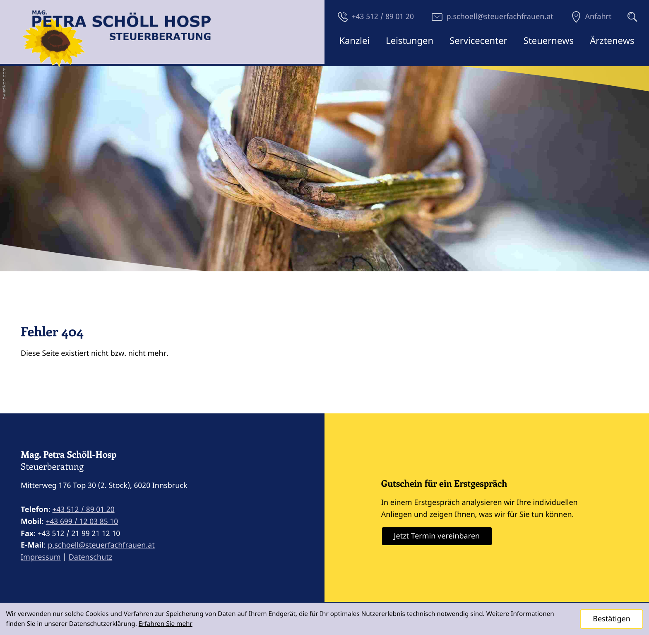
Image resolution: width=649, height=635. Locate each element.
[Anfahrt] (591, 17)
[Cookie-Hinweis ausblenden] (611, 619)
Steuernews (549, 40)
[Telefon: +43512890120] (84, 510)
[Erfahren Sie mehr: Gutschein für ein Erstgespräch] (437, 536)
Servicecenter (478, 40)
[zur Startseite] (117, 40)
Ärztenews (612, 40)
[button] (376, 17)
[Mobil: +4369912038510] (82, 522)
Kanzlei (354, 40)
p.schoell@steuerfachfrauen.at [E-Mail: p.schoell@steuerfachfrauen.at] (101, 545)
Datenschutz (91, 557)
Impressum (41, 557)
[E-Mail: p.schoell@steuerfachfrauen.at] (493, 17)
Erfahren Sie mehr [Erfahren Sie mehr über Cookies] (165, 624)
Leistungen (409, 40)
